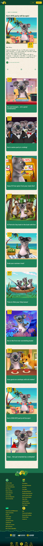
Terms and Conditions (27, 513)
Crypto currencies (9, 512)
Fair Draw (24, 487)
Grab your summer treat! (15, 263)
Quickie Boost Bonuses (27, 493)
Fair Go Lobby (9, 483)
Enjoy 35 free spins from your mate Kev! (21, 186)
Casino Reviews (9, 492)
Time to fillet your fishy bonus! (17, 302)
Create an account (10, 485)
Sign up (38, 2)
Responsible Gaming (26, 515)
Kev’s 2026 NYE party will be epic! (19, 418)
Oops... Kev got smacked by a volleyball (21, 457)
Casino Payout (25, 501)
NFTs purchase (9, 526)
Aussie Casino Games (27, 495)
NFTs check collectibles (11, 528)
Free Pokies (25, 505)
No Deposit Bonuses (26, 491)
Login (33, 2)
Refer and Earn (9, 490)
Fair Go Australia (9, 498)
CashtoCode (8, 522)
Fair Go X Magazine (10, 496)
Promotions (24, 483)
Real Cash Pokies (26, 503)
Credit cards (8, 516)
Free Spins (24, 489)
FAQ (23, 511)
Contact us (24, 519)
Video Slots (24, 499)
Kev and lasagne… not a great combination (17, 108)
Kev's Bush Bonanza (26, 485)
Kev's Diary (8, 488)
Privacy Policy (25, 517)
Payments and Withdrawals (12, 510)
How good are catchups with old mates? (21, 379)
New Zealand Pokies (26, 497)
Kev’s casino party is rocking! (17, 147)
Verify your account (10, 524)
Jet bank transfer (9, 520)
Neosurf (7, 514)
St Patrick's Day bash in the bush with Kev (21, 225)
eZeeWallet (8, 518)
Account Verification (10, 487)
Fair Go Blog (8, 494)
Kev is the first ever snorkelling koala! (20, 341)
